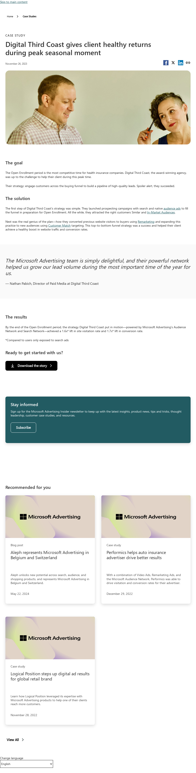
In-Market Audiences (161, 212)
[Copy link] (188, 62)
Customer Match (59, 225)
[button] (165, 62)
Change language (11, 758)
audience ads (172, 208)
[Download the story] (31, 366)
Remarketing (146, 221)
